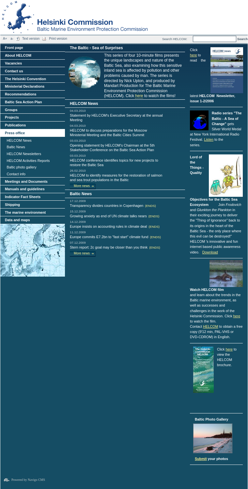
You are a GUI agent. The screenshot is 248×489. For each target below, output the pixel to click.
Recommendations (21, 94)
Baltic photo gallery (21, 167)
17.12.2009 (78, 201)
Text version (30, 38)
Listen (208, 139)
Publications (15, 125)
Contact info (16, 174)
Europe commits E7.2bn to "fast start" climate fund (115, 237)
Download (210, 252)
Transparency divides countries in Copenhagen (113, 206)
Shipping (12, 205)
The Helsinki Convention (25, 79)
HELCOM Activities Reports (28, 161)
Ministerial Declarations (24, 86)
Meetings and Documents (26, 181)
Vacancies (13, 63)
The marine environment (25, 212)
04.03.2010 (78, 110)
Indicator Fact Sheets (22, 197)
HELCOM (210, 326)
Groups (11, 110)
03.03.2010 (78, 140)
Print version (58, 38)
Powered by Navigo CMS (28, 480)
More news (82, 186)
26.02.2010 (78, 170)
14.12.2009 (78, 221)
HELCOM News (19, 140)
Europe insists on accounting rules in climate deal (115, 226)
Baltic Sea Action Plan (23, 102)
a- (11, 38)
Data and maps (17, 220)
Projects (12, 117)
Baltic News (16, 147)
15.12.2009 (78, 211)
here (139, 95)
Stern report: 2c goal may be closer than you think (115, 247)
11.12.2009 (78, 232)
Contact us (14, 71)
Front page (14, 48)
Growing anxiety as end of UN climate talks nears (114, 216)
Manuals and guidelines (25, 189)
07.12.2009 (78, 242)
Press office (15, 133)
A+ (5, 38)
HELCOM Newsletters (24, 154)
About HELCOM (18, 55)
